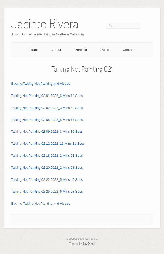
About (56, 50)
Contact (128, 50)
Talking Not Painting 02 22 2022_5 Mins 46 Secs (47, 180)
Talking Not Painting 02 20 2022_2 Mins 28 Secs (47, 168)
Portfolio (81, 50)
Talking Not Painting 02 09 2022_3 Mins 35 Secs (47, 131)
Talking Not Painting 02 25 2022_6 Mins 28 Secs (47, 191)
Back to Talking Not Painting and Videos (40, 84)
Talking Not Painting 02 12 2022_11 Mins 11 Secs (47, 143)
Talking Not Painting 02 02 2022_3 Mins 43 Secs (47, 108)
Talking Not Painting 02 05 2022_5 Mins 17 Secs (47, 120)
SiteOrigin (89, 243)
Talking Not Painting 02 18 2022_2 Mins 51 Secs (47, 155)
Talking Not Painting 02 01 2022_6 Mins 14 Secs (47, 96)
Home (34, 50)
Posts (105, 50)
